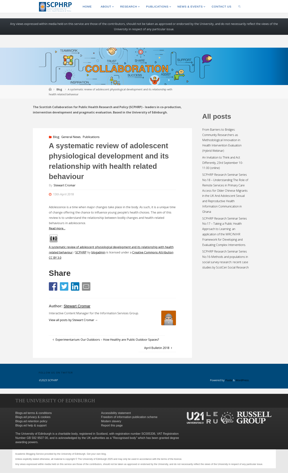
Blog (59, 89)
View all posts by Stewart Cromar (73, 320)
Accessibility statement (116, 413)
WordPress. (242, 380)
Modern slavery (111, 421)
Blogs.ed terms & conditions (33, 413)
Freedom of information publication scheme (129, 417)
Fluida (228, 380)
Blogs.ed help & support (31, 425)
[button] (53, 286)
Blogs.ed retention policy (31, 421)
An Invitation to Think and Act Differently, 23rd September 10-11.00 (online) (222, 162)
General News (71, 137)
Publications (91, 137)
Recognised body (124, 437)
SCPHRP (81, 252)
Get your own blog (96, 454)
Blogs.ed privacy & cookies (33, 417)
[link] (239, 6)
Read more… (57, 228)
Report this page (112, 425)
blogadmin (99, 252)
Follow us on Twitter (56, 372)
